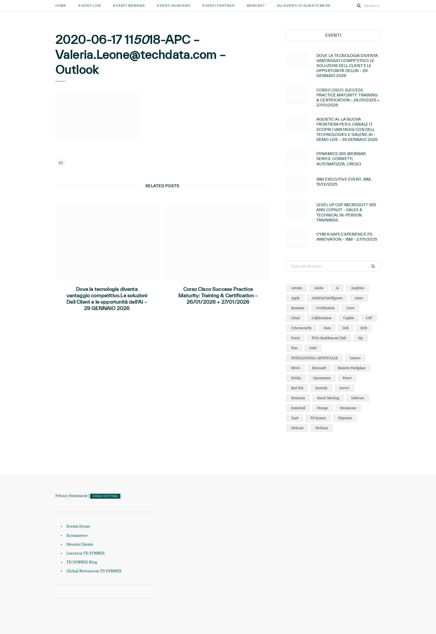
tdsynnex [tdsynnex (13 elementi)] (345, 418)
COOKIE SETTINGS (105, 496)
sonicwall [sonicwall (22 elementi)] (298, 408)
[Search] (359, 6)
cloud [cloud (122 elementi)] (295, 318)
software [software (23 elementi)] (357, 398)
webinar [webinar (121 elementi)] (321, 428)
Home (60, 6)
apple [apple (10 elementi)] (295, 298)
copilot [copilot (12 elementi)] (348, 318)
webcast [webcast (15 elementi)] (297, 428)
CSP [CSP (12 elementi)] (369, 318)
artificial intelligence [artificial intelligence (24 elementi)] (327, 298)
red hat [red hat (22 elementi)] (297, 388)
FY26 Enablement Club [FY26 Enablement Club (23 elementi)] (329, 338)
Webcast (256, 6)
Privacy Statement (71, 495)
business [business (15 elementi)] (297, 308)
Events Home (78, 526)
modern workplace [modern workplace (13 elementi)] (352, 368)
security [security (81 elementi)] (321, 388)
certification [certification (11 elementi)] (325, 308)
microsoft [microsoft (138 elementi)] (319, 368)
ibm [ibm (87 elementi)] (294, 348)
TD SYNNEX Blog (81, 562)
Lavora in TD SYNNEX (85, 553)
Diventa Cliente (79, 544)
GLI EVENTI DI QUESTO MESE (304, 6)
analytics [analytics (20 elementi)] (357, 288)
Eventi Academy (173, 6)
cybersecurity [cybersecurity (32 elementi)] (301, 328)
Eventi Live (89, 6)
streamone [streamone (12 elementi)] (348, 408)
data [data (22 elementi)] (327, 328)
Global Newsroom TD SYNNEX (94, 571)
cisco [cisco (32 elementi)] (350, 308)
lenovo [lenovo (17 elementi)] (355, 358)
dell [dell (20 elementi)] (345, 328)
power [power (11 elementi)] (347, 378)
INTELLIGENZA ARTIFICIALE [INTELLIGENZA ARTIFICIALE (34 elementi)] (314, 358)
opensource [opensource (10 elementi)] (322, 378)
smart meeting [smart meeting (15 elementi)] (328, 398)
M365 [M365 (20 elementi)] (295, 368)
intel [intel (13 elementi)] (312, 348)
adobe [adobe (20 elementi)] (319, 288)
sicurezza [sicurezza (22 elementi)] (298, 398)
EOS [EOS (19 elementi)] (363, 328)
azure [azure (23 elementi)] (359, 298)
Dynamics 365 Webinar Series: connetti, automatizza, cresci (341, 158)
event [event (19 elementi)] (295, 338)
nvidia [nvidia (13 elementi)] (296, 378)
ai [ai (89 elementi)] (337, 288)
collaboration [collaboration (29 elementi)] (321, 318)
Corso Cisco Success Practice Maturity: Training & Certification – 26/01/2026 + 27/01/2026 (218, 295)
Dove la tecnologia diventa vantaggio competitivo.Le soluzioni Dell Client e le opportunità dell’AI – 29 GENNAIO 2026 (106, 298)
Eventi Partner (218, 6)
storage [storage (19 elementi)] (322, 408)
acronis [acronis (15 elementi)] (296, 288)
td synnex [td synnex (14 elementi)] (318, 418)
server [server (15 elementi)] (344, 388)
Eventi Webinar (129, 6)
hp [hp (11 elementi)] (360, 338)
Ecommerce (77, 535)
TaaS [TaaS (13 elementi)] (294, 418)
